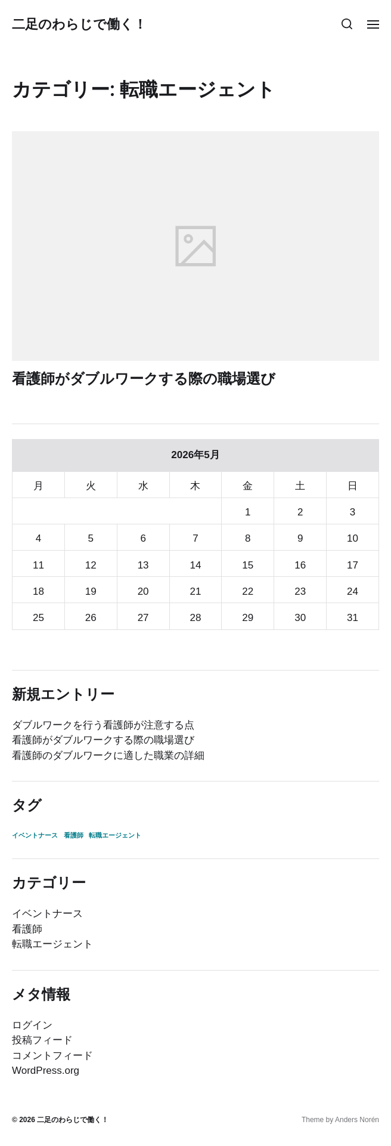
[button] (347, 24)
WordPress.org (45, 1070)
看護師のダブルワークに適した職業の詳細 (108, 755)
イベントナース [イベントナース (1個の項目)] (35, 835)
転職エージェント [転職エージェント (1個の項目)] (115, 835)
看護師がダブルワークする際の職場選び (143, 378)
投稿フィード (42, 1040)
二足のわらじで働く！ (79, 23)
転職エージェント (52, 944)
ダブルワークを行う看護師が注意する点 (103, 725)
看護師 (27, 929)
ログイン (32, 1025)
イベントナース (47, 913)
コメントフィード (52, 1055)
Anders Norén (357, 1120)
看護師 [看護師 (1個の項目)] (73, 835)
